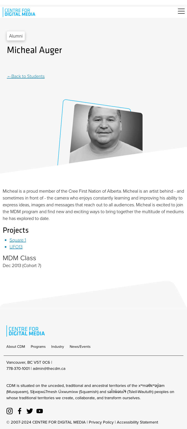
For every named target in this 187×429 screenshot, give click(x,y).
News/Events (80, 346)
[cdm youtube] (39, 410)
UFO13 (16, 246)
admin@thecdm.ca (49, 368)
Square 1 (18, 240)
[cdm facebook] (19, 410)
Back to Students (28, 76)
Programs (38, 346)
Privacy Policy (101, 422)
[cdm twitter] (29, 410)
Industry (57, 346)
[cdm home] (20, 12)
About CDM (15, 346)
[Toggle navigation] (181, 14)
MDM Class (19, 258)
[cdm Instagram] (9, 410)
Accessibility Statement (137, 422)
